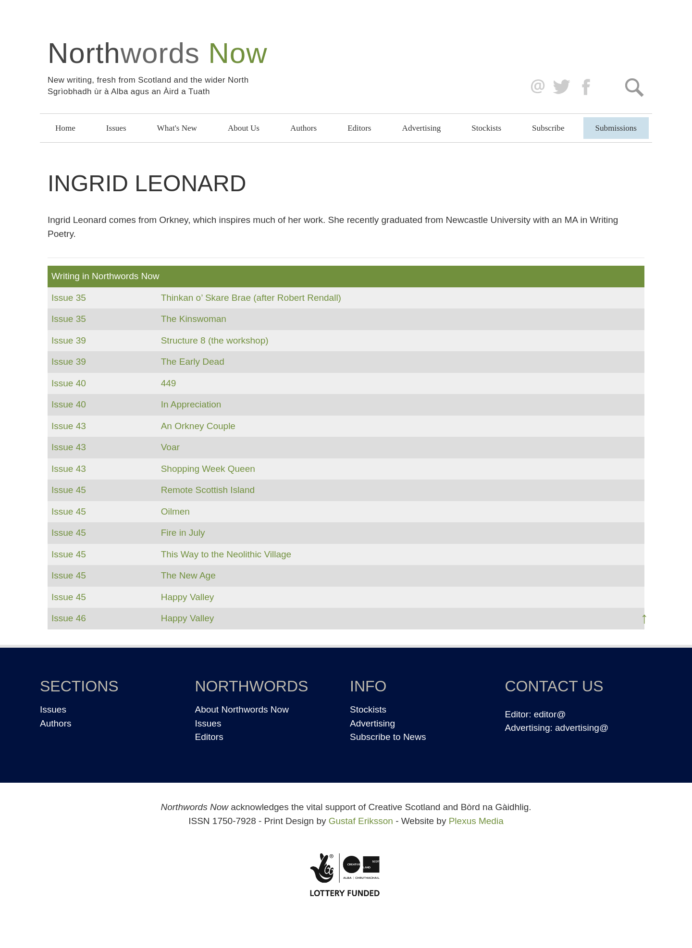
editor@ (550, 714)
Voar (170, 447)
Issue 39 (68, 340)
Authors (303, 128)
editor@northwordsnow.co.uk (535, 87)
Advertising (421, 128)
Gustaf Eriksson (361, 821)
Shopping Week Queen (208, 469)
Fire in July (183, 533)
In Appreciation (191, 404)
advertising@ (581, 728)
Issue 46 (68, 618)
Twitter (561, 87)
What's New (177, 128)
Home (65, 128)
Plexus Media (476, 821)
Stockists (486, 128)
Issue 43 (68, 426)
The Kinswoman (193, 319)
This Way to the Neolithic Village (226, 554)
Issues (116, 128)
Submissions (616, 128)
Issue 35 (68, 298)
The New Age (188, 575)
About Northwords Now (242, 709)
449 (168, 383)
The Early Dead (192, 362)
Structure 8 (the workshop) (215, 340)
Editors (359, 128)
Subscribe (548, 128)
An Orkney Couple (198, 426)
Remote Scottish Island (208, 490)
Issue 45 (68, 490)
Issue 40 (68, 383)
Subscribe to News (388, 737)
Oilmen (175, 511)
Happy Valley (187, 597)
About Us (244, 128)
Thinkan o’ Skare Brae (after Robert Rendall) (251, 298)
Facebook (587, 87)
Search (634, 87)
